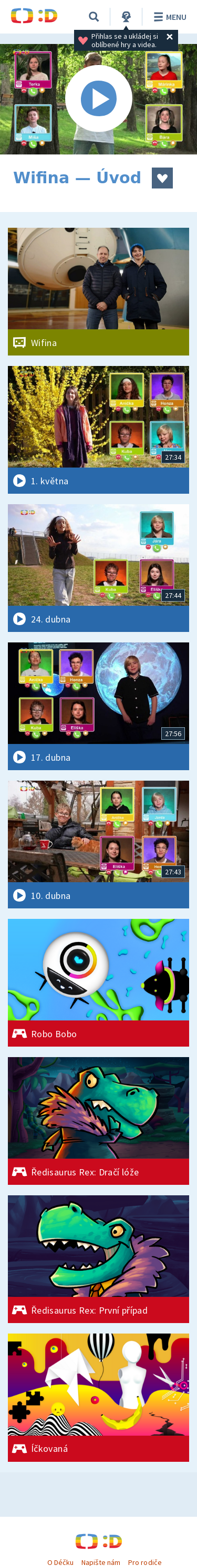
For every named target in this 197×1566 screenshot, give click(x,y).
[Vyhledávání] (94, 17)
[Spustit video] (98, 99)
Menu (168, 17)
